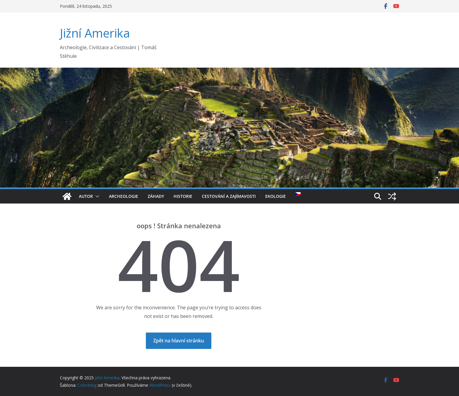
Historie (183, 196)
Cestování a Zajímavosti (229, 196)
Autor (86, 196)
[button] (96, 196)
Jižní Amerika (95, 33)
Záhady (156, 196)
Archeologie (123, 196)
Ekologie (275, 196)
